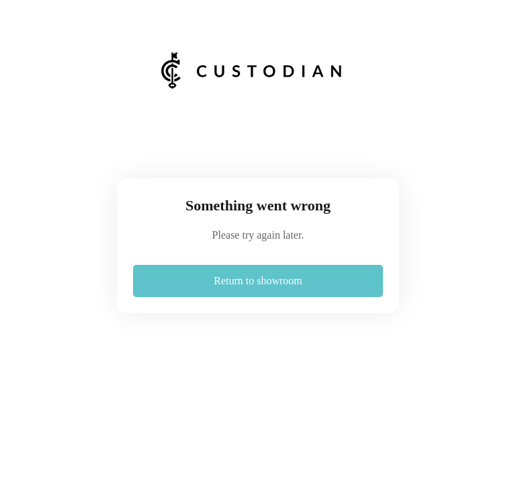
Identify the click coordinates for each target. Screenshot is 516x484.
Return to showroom (258, 280)
